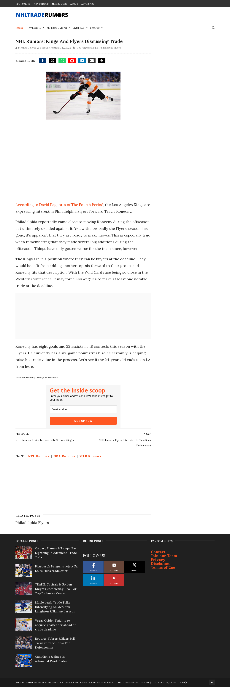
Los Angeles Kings (87, 47)
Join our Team (164, 555)
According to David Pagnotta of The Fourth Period (59, 204)
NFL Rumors (22, 4)
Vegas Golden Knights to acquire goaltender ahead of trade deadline (55, 625)
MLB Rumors (59, 4)
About (74, 4)
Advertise (87, 4)
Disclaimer (161, 563)
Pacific (95, 27)
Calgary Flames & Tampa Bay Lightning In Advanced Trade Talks (56, 552)
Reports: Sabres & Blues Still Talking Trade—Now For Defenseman (55, 643)
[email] (83, 409)
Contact (158, 551)
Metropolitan (57, 27)
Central (79, 27)
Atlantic (35, 27)
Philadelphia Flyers (110, 47)
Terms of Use (163, 567)
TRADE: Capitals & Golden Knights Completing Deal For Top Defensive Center (56, 589)
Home (19, 27)
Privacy (158, 559)
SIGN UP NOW (83, 421)
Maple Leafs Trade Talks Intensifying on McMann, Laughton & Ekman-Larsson (55, 607)
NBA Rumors (41, 4)
